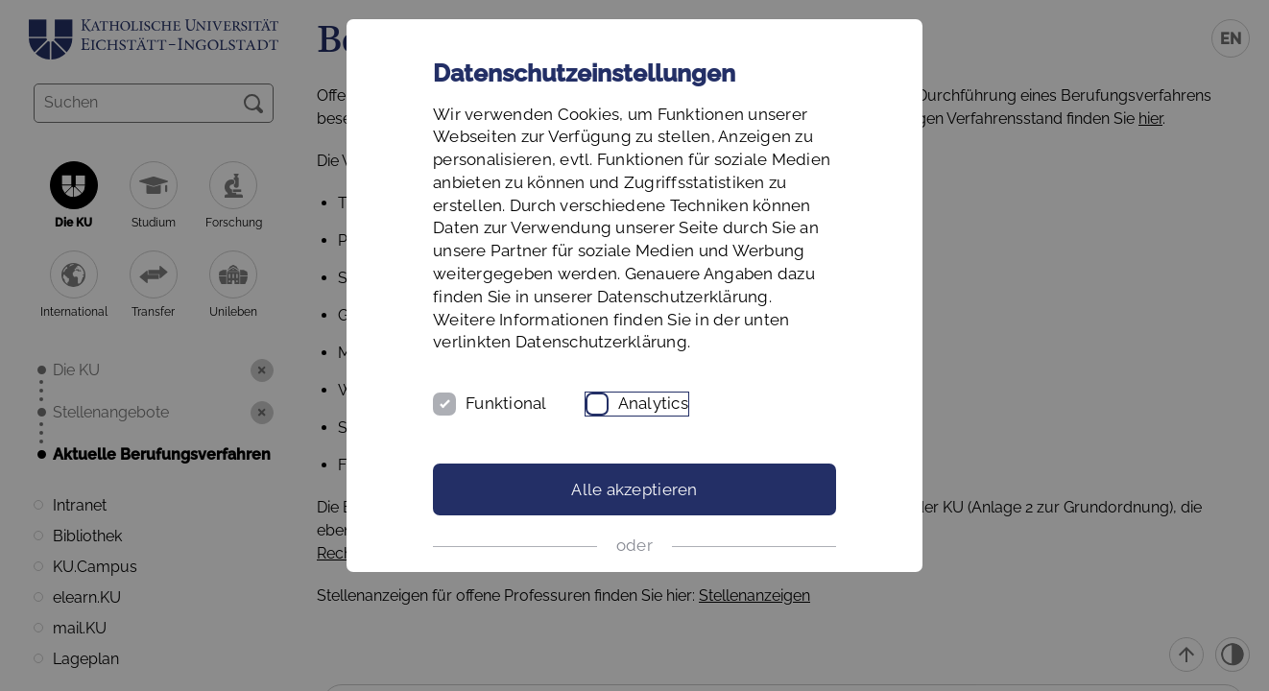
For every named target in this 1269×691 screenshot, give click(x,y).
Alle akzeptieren (634, 489)
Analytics (653, 403)
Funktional (506, 403)
